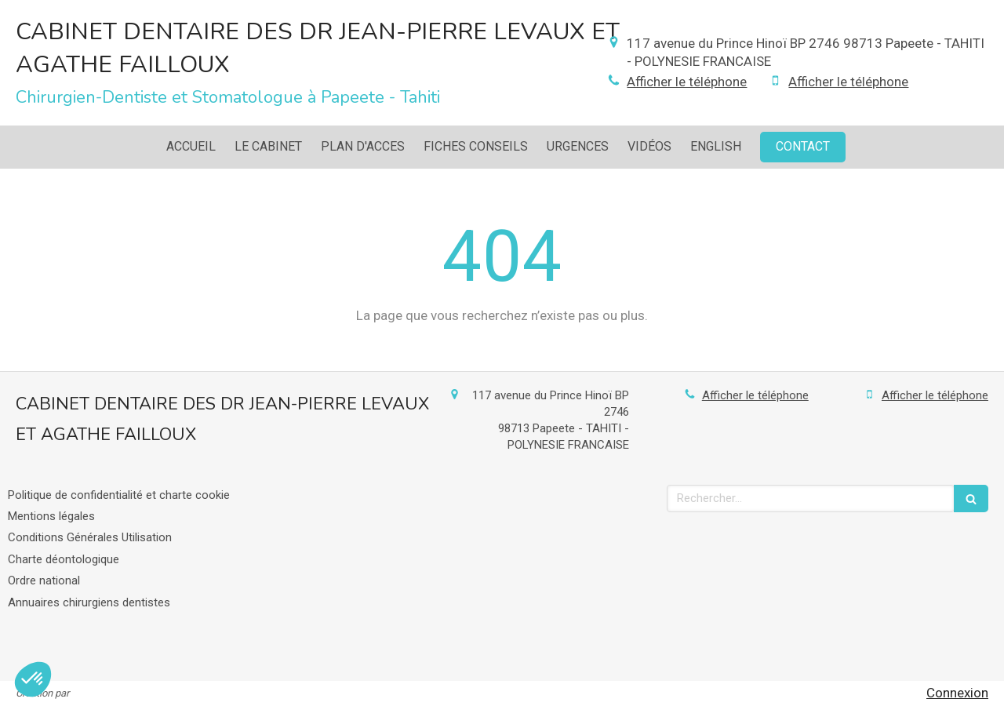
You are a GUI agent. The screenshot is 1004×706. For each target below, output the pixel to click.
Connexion (957, 693)
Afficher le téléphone (687, 81)
